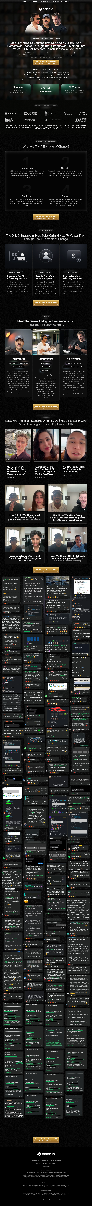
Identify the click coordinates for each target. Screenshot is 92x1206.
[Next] (84, 455)
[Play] (24, 498)
